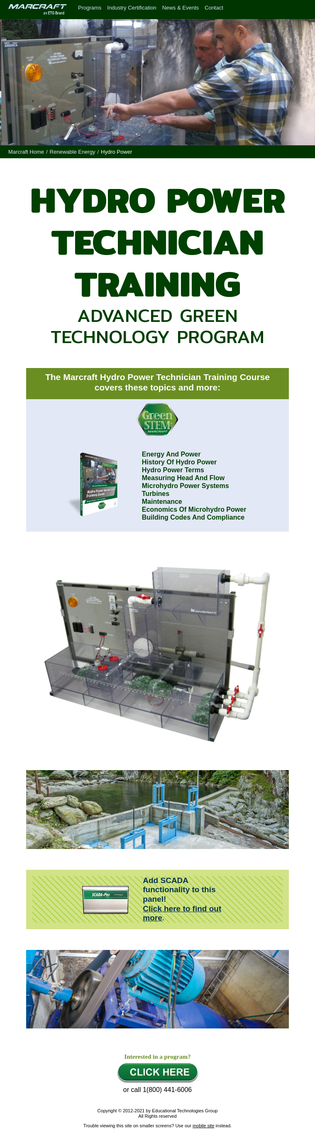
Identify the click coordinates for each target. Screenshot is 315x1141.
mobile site (204, 1125)
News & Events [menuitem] (180, 8)
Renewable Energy (72, 152)
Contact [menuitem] (214, 8)
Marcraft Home (26, 152)
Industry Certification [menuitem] (131, 8)
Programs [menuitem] (89, 8)
